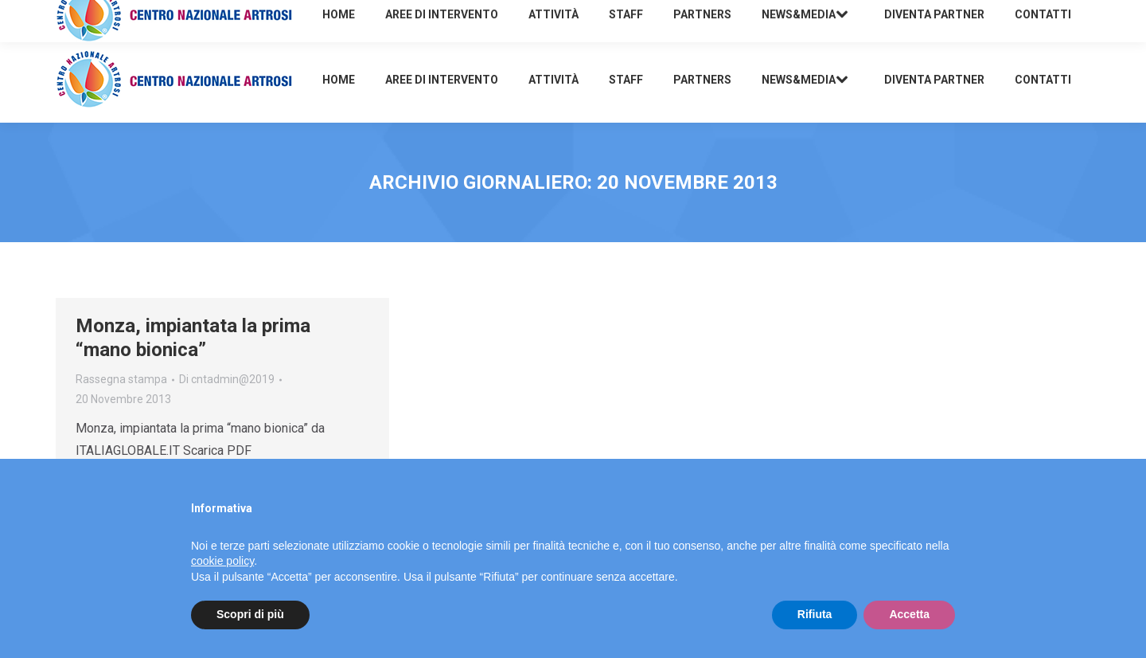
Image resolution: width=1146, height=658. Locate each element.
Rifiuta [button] (814, 614)
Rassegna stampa (121, 379)
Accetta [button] (909, 614)
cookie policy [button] (222, 560)
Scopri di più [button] (250, 614)
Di (227, 379)
